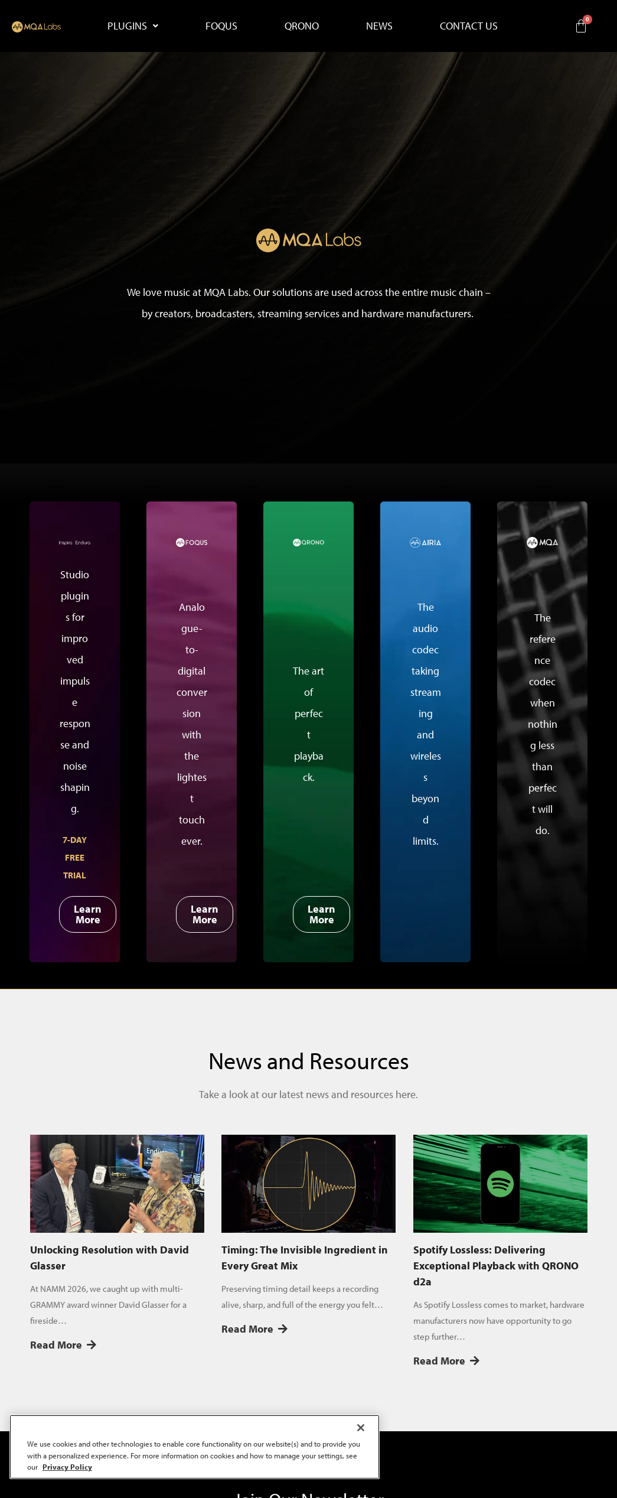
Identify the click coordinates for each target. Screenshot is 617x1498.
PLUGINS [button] (132, 25)
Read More (63, 1345)
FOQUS (221, 25)
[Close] (361, 1428)
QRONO (302, 25)
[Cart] (581, 26)
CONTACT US (469, 25)
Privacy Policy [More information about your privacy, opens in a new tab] (67, 1466)
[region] (194, 1447)
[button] (133, 26)
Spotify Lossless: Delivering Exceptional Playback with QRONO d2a (496, 1265)
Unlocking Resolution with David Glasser (109, 1257)
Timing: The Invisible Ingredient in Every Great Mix (304, 1257)
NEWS (379, 25)
